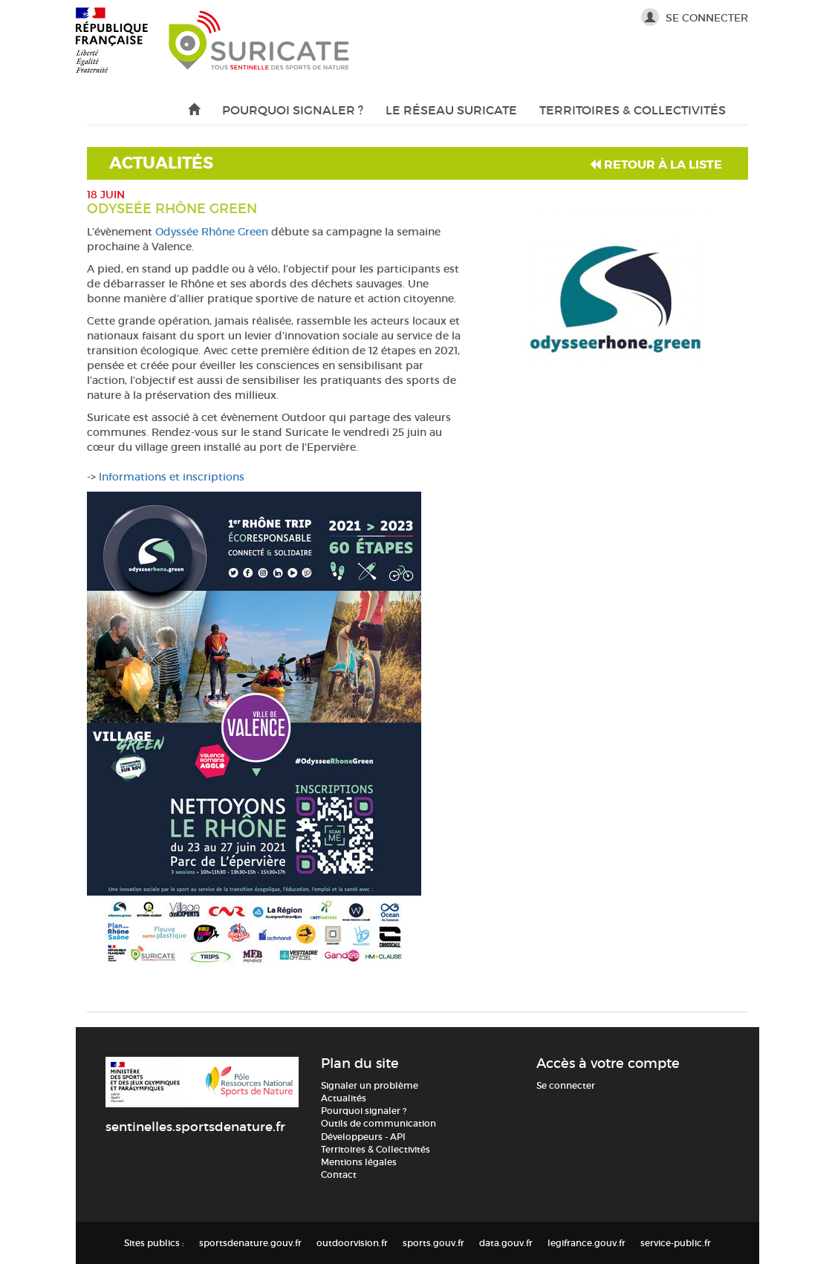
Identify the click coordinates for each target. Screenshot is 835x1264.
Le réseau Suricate (451, 109)
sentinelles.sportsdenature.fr (195, 1127)
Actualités (343, 1098)
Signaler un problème (369, 1085)
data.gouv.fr (506, 1242)
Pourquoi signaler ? (292, 109)
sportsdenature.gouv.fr (250, 1242)
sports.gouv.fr (433, 1242)
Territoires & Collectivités (632, 109)
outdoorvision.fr (352, 1242)
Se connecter (694, 16)
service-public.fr (675, 1242)
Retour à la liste (656, 164)
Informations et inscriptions (171, 476)
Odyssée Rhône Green (211, 231)
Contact (339, 1174)
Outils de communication (378, 1123)
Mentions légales (359, 1161)
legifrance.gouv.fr (587, 1242)
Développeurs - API (363, 1136)
